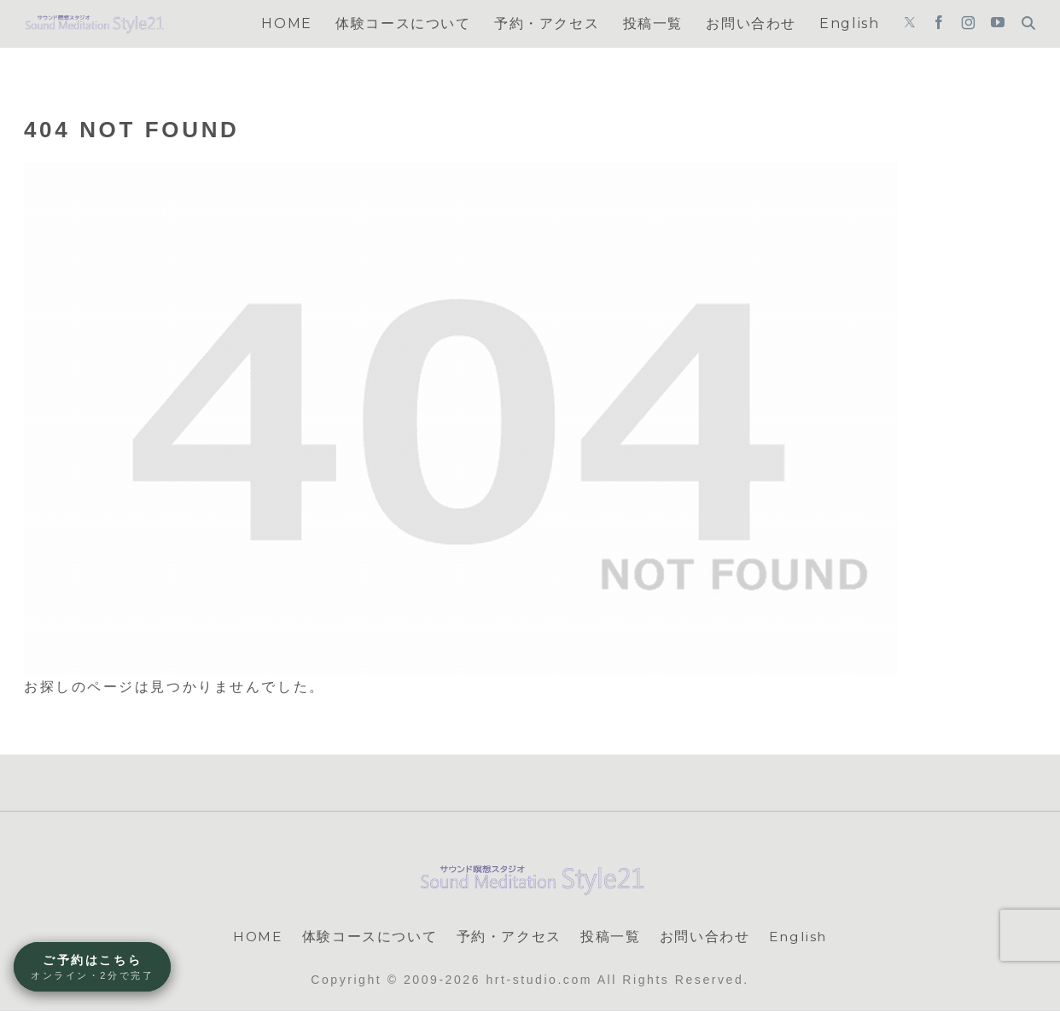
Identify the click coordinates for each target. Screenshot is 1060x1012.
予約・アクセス (508, 936)
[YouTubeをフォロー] (998, 24)
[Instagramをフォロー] (968, 24)
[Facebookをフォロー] (939, 24)
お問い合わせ (704, 936)
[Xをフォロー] (910, 24)
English (798, 936)
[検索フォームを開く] (1028, 23)
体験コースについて (368, 936)
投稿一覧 (610, 936)
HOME (256, 936)
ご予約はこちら (92, 967)
